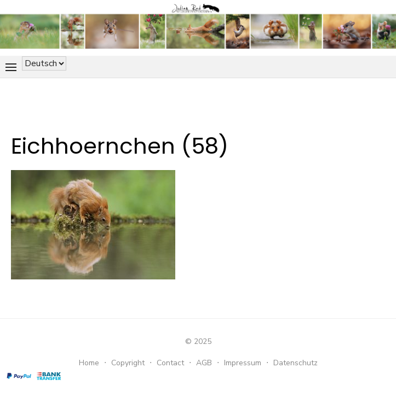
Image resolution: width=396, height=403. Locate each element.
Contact (170, 363)
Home (89, 363)
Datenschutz (295, 363)
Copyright (128, 363)
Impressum (242, 363)
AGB (204, 363)
